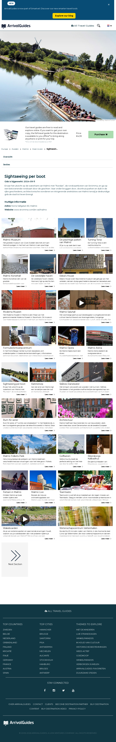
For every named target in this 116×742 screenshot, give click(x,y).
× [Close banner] (109, 4)
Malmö (25, 149)
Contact (38, 704)
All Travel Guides (82, 25)
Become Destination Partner (71, 704)
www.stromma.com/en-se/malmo (30, 209)
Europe (5, 149)
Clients (49, 704)
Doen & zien (37, 149)
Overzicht (7, 157)
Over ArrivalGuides (19, 704)
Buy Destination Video (54, 708)
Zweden (15, 149)
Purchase (100, 134)
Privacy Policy (77, 708)
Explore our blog (64, 15)
